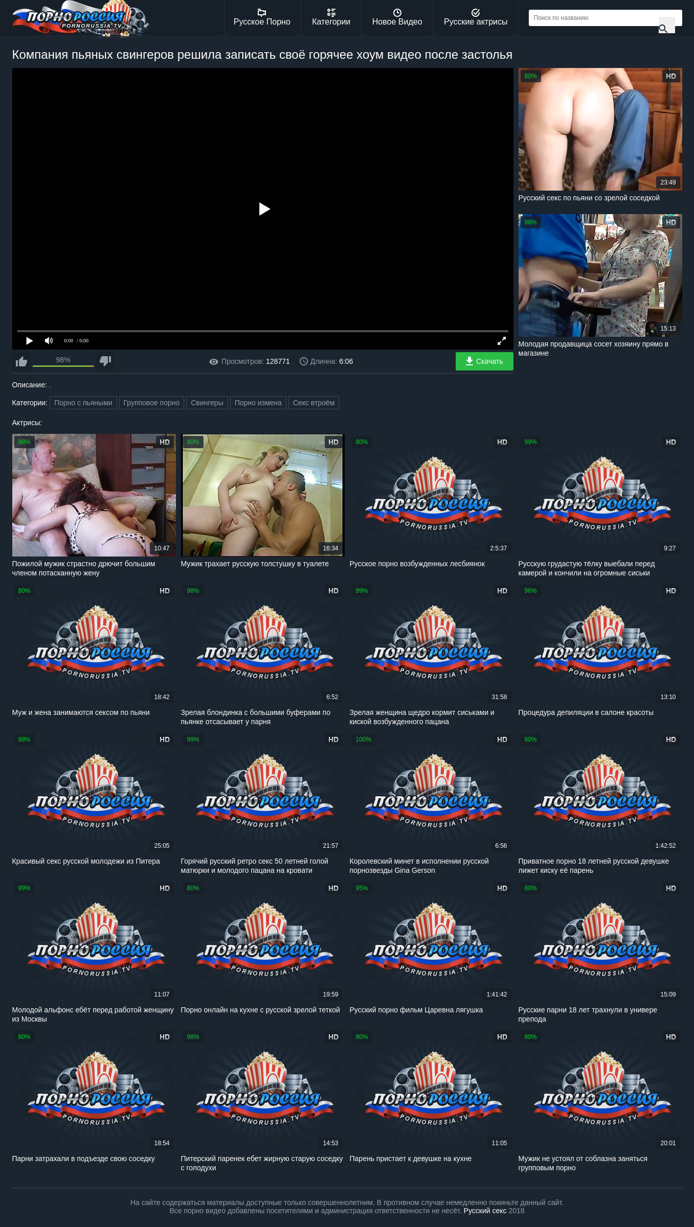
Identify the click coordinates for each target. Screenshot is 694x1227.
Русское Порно (262, 17)
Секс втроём (314, 403)
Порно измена (258, 403)
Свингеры (207, 403)
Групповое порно (152, 403)
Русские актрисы (476, 17)
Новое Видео (397, 17)
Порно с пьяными (83, 403)
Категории (331, 17)
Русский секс (485, 1211)
